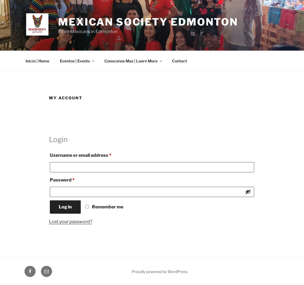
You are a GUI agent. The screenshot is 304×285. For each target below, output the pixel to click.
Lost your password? (70, 221)
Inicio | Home (37, 61)
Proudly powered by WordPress (160, 271)
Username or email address (90, 154)
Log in (65, 207)
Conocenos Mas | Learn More (133, 61)
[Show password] (248, 192)
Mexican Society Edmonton (148, 22)
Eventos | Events (77, 61)
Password (72, 179)
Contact (179, 61)
